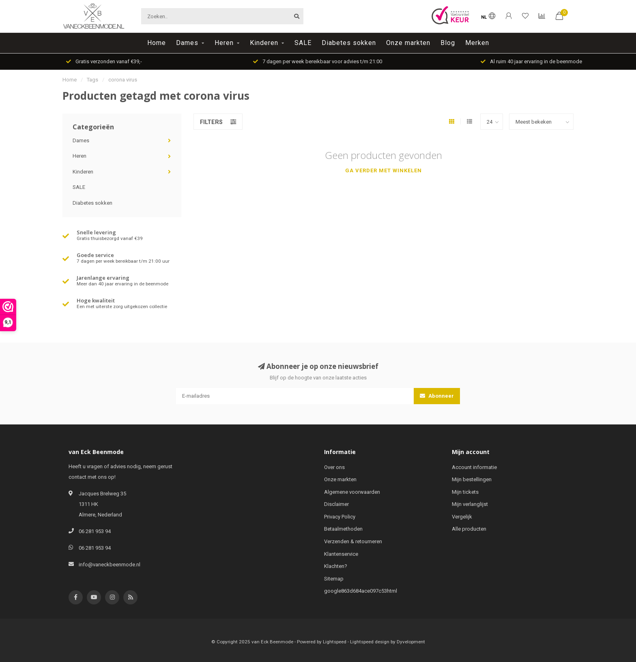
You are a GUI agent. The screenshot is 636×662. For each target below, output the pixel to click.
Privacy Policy (339, 517)
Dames (187, 43)
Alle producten (469, 529)
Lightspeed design (369, 642)
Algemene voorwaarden (352, 492)
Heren (224, 43)
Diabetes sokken (349, 43)
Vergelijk (462, 517)
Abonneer (437, 396)
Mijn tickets (465, 492)
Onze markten (408, 43)
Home (156, 43)
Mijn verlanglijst (470, 504)
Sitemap (334, 579)
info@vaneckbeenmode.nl (109, 564)
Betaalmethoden (343, 529)
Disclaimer (336, 504)
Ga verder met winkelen (383, 170)
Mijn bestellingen (472, 479)
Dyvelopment (411, 642)
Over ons (334, 467)
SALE (303, 43)
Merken (477, 43)
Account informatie (474, 467)
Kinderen (264, 43)
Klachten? (335, 566)
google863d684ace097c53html (360, 591)
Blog (447, 43)
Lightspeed (334, 642)
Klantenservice (341, 554)
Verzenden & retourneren (353, 541)
